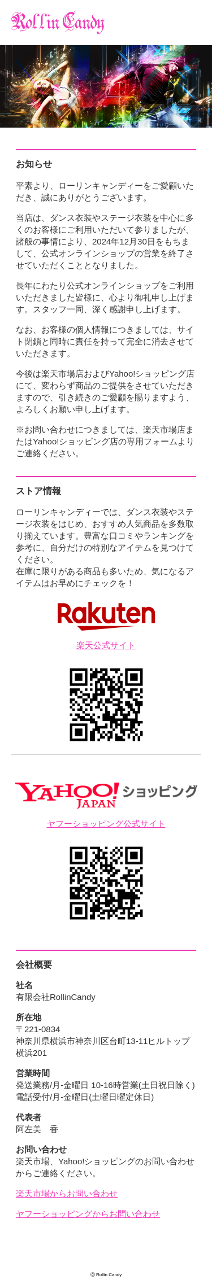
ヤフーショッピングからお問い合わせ (88, 1214)
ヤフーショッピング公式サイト (106, 823)
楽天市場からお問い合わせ (67, 1193)
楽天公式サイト (106, 645)
